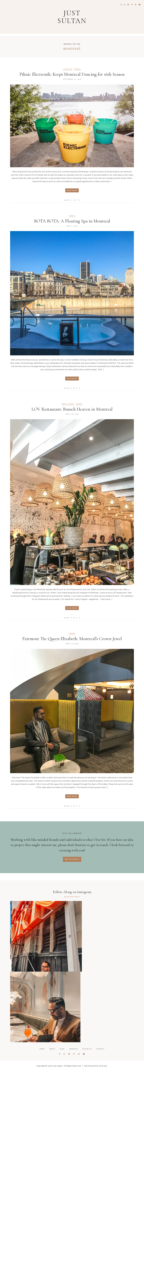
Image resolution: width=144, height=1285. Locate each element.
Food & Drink (67, 406)
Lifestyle (68, 71)
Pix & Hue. (103, 1280)
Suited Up (87, 1263)
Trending (73, 1263)
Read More (72, 192)
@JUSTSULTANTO (72, 899)
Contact (100, 1263)
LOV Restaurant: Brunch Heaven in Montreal (72, 411)
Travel (77, 71)
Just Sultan (72, 17)
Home (42, 1263)
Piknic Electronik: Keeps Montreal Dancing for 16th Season (72, 76)
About (52, 1263)
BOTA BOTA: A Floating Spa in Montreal (72, 223)
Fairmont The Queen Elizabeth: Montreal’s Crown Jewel (72, 641)
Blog (62, 1263)
